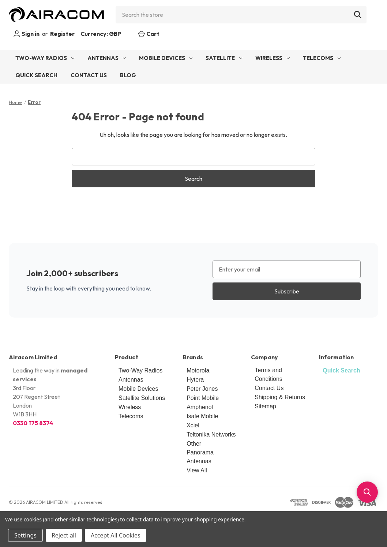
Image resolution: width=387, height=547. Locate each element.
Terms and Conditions (268, 374)
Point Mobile (203, 398)
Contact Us (89, 75)
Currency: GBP (104, 33)
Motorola (198, 370)
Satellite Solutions (142, 398)
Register (62, 33)
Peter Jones (202, 389)
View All (197, 470)
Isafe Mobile (202, 416)
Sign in (26, 34)
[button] (367, 492)
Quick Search (36, 75)
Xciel (193, 425)
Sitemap (265, 406)
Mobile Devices (165, 58)
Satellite (224, 58)
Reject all (64, 535)
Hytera (195, 379)
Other (194, 444)
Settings (25, 535)
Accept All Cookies (115, 535)
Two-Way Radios (44, 58)
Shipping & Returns (280, 397)
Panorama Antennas (200, 456)
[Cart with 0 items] (149, 33)
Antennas (106, 58)
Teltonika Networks (211, 434)
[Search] (358, 14)
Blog (128, 75)
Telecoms (322, 58)
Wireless (272, 58)
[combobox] (241, 14)
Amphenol (200, 407)
